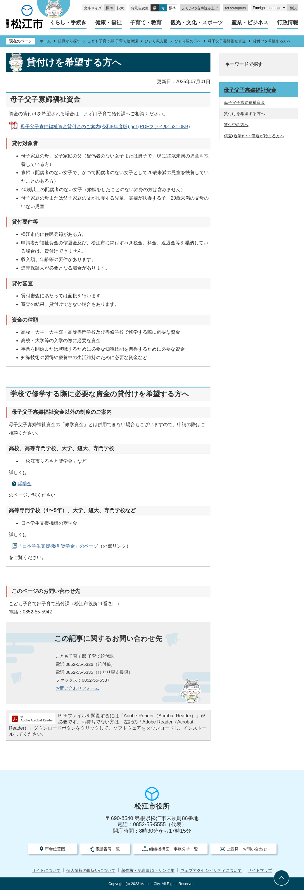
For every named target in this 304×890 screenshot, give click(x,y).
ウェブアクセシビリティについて (211, 870)
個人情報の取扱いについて (90, 870)
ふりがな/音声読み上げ (200, 8)
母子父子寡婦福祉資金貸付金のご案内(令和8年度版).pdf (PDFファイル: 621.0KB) (105, 126)
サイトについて (46, 870)
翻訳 (293, 8)
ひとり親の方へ (188, 41)
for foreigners (235, 8)
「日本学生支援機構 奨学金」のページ (58, 545)
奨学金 (25, 483)
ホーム (45, 41)
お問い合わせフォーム (77, 688)
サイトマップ (260, 870)
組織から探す (69, 41)
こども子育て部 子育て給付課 (112, 41)
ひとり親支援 (156, 41)
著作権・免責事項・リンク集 (148, 870)
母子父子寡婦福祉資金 (227, 41)
